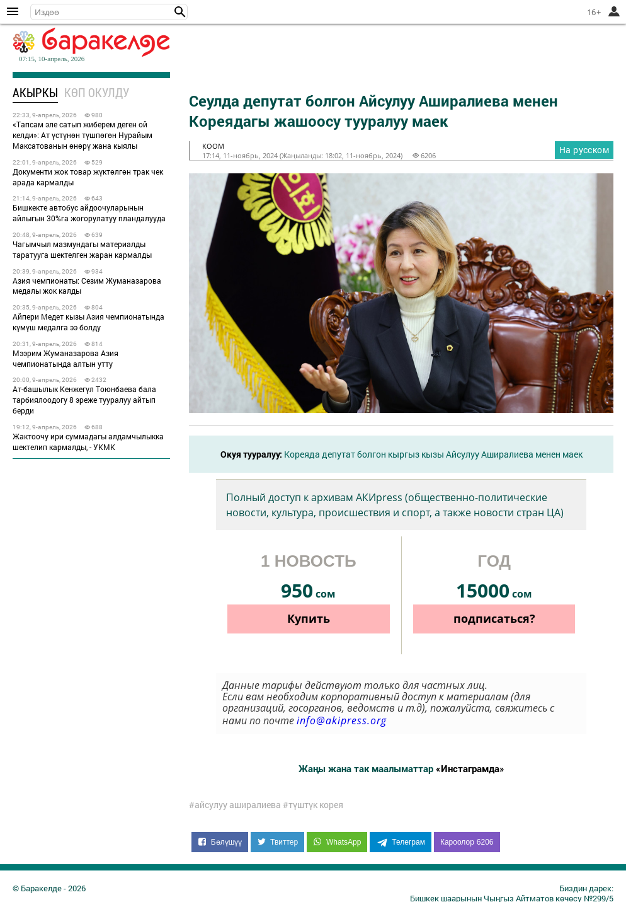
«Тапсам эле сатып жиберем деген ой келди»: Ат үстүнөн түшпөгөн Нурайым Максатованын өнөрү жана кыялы (82, 135)
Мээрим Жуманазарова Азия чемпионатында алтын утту (65, 358)
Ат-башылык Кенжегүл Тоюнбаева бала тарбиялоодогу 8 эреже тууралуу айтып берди (84, 399)
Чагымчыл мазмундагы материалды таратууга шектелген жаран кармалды (82, 249)
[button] (180, 12)
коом (213, 146)
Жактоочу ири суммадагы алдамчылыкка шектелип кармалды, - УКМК (88, 441)
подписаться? (494, 618)
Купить (308, 618)
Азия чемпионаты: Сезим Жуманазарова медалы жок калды (87, 285)
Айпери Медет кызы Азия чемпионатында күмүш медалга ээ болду (88, 321)
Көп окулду (96, 92)
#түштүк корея (313, 805)
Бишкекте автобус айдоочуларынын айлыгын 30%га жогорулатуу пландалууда (89, 212)
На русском (584, 150)
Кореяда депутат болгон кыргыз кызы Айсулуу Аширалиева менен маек (433, 454)
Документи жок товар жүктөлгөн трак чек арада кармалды (88, 176)
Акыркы (35, 92)
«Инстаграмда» (470, 768)
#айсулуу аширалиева (235, 805)
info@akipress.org (342, 720)
